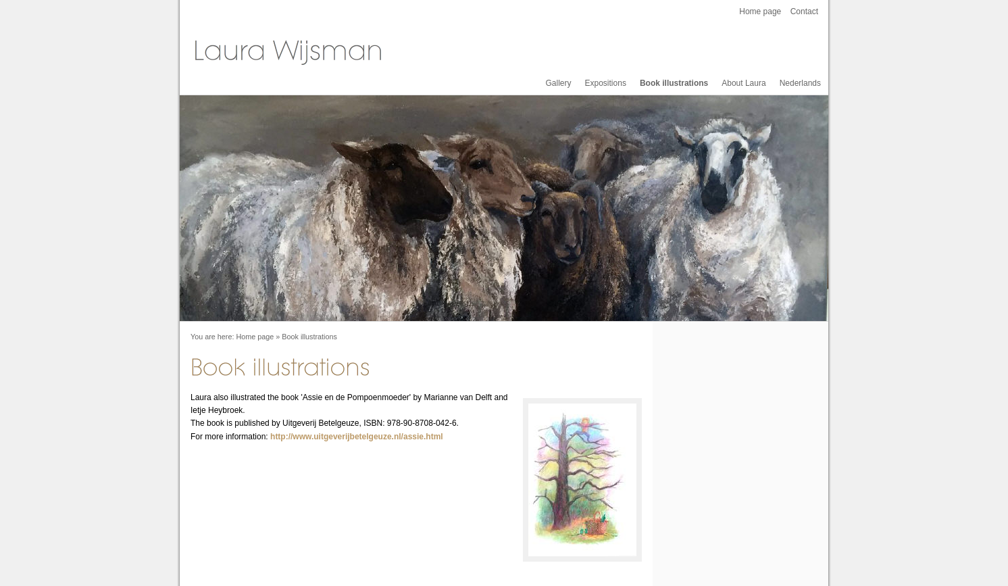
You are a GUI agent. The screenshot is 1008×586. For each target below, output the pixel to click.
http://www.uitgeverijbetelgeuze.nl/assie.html (356, 436)
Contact (804, 11)
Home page (760, 11)
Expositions (605, 83)
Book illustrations (674, 83)
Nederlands (800, 83)
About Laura (743, 83)
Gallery (559, 83)
